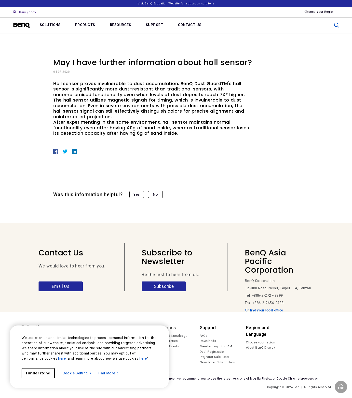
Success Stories (165, 341)
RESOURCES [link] (120, 25)
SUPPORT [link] (154, 25)
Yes (137, 194)
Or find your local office (264, 310)
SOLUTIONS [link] (50, 25)
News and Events (166, 346)
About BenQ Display (260, 347)
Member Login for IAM (216, 346)
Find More (108, 373)
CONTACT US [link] (190, 25)
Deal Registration (213, 352)
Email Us (61, 286)
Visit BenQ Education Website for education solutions (176, 3)
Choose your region (260, 342)
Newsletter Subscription (217, 362)
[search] (336, 25)
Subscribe (164, 286)
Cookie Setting (77, 373)
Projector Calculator (215, 357)
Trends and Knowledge (170, 336)
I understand (38, 373)
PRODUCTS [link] (85, 25)
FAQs (203, 336)
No (155, 194)
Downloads (208, 341)
